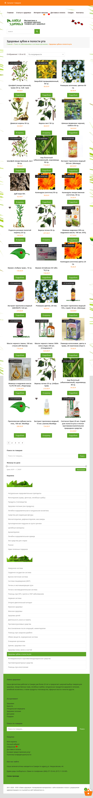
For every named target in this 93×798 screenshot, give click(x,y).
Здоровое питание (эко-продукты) (21, 506)
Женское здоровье (15, 611)
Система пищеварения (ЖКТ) (19, 581)
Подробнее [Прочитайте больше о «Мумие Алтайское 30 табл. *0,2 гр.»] (46, 277)
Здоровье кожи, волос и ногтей (20, 650)
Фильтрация (81, 469)
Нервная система (14, 598)
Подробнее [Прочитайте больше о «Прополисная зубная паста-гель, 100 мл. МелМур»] (20, 435)
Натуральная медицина (16, 709)
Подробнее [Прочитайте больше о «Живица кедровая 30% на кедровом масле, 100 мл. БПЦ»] (73, 240)
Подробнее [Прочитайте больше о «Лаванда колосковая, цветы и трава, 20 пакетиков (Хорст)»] (73, 355)
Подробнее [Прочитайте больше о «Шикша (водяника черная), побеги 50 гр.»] (73, 133)
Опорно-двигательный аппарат (20, 602)
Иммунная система (15, 568)
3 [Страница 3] (15, 443)
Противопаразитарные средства (20, 663)
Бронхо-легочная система (18, 577)
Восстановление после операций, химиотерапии (27, 628)
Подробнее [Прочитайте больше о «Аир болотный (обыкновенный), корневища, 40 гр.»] (73, 393)
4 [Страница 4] (18, 443)
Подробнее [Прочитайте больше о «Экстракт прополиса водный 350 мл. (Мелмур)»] (73, 170)
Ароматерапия (13, 532)
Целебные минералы (16, 528)
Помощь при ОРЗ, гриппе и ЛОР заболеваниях (26, 594)
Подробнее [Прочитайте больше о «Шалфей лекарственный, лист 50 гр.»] (20, 170)
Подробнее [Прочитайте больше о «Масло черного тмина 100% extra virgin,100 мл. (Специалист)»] (46, 355)
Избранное (12, 747)
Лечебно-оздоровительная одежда (21, 536)
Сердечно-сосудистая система (19, 572)
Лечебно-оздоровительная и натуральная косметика (28, 511)
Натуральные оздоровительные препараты (24, 493)
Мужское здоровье (15, 607)
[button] (13, 3)
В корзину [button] (20, 133)
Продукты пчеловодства (17, 502)
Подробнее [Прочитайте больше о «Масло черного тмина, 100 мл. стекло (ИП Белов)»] (20, 355)
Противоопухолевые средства (19, 624)
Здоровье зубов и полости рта (19, 654)
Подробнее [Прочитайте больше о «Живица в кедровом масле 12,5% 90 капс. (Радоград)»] (20, 393)
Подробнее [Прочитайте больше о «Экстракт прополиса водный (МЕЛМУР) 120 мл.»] (20, 315)
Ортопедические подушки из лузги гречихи (25, 523)
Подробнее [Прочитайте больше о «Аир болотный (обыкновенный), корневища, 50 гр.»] (46, 170)
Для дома (10, 714)
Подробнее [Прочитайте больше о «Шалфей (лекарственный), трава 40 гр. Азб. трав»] (20, 95)
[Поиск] (37, 31)
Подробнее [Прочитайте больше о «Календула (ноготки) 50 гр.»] (46, 202)
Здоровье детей (14, 615)
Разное (10, 545)
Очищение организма (16, 641)
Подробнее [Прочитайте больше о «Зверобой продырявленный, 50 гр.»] (46, 95)
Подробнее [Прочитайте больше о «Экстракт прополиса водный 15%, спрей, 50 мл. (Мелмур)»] (73, 315)
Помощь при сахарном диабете (20, 633)
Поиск (82, 456)
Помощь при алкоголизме (18, 667)
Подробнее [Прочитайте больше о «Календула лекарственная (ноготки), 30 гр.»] (73, 202)
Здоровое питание (14, 711)
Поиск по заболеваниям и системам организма (31, 44)
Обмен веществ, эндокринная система (23, 637)
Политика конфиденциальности (19, 755)
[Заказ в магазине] (46, 54)
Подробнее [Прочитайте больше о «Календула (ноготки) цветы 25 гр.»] (73, 277)
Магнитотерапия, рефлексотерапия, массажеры (26, 519)
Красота (10, 706)
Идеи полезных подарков (18, 549)
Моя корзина (12, 742)
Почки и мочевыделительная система (22, 590)
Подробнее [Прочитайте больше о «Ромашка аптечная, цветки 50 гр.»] (73, 95)
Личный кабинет (13, 744)
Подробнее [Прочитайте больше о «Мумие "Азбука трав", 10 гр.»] (20, 277)
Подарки (10, 716)
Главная (10, 44)
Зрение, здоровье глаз (16, 645)
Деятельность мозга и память (19, 620)
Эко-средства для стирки (17, 541)
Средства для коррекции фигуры (20, 515)
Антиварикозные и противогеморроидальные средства (29, 658)
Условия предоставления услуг (18, 752)
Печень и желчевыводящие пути (20, 585)
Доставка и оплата (14, 749)
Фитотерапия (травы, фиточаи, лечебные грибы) (26, 498)
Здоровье (10, 703)
